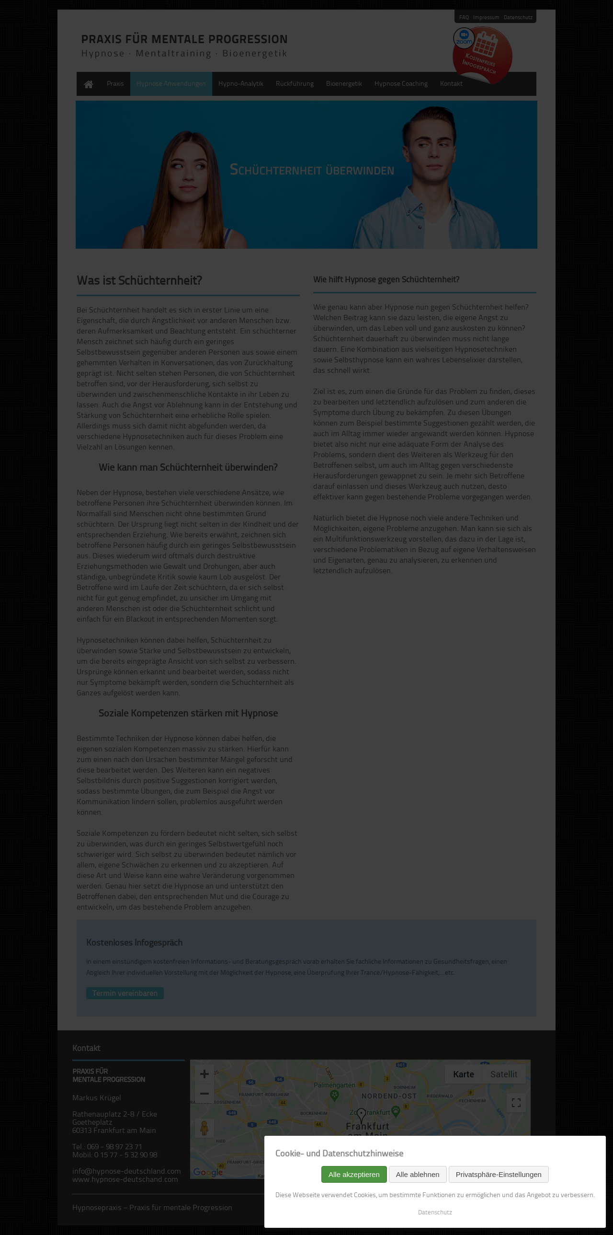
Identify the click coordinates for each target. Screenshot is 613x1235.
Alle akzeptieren (354, 1174)
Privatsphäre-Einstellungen (499, 1174)
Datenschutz (435, 1212)
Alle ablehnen (418, 1174)
